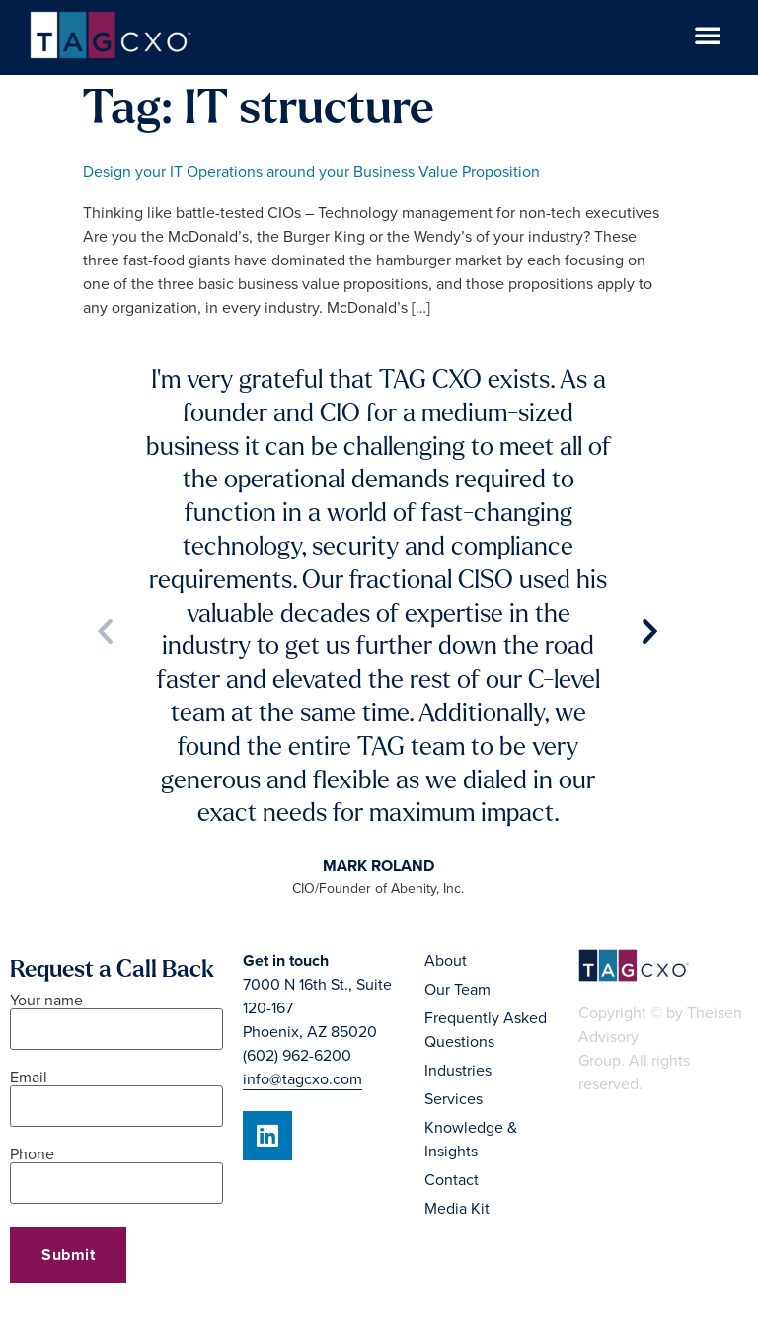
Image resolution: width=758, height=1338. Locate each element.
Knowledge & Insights (470, 1139)
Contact (451, 1180)
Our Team (457, 990)
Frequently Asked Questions (485, 1030)
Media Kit (457, 1209)
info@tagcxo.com (302, 1079)
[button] (707, 34)
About (445, 961)
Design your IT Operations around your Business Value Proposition (311, 172)
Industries (458, 1070)
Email (116, 1093)
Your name (116, 1016)
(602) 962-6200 (297, 1056)
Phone (116, 1170)
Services (453, 1099)
